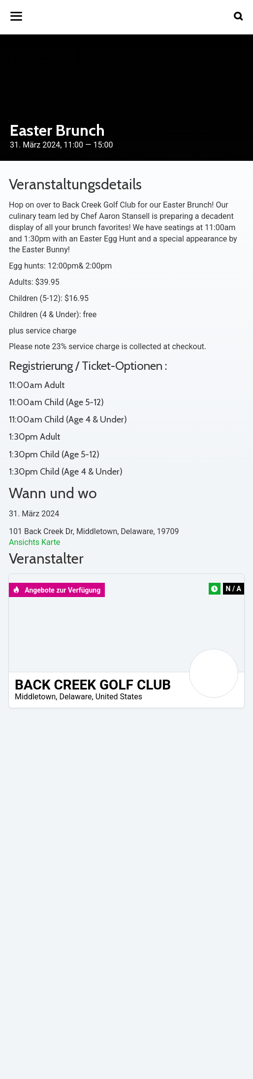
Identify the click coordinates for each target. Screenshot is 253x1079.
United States (118, 696)
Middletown (35, 696)
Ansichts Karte (34, 542)
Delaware (75, 696)
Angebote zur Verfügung (56, 590)
